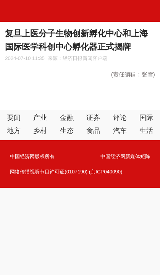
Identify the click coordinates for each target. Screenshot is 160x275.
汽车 (120, 130)
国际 (146, 117)
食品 (93, 130)
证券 (93, 117)
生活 (146, 130)
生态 (67, 130)
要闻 (14, 117)
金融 (67, 117)
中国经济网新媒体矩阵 (125, 156)
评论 (120, 117)
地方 (14, 130)
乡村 (40, 130)
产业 (40, 117)
